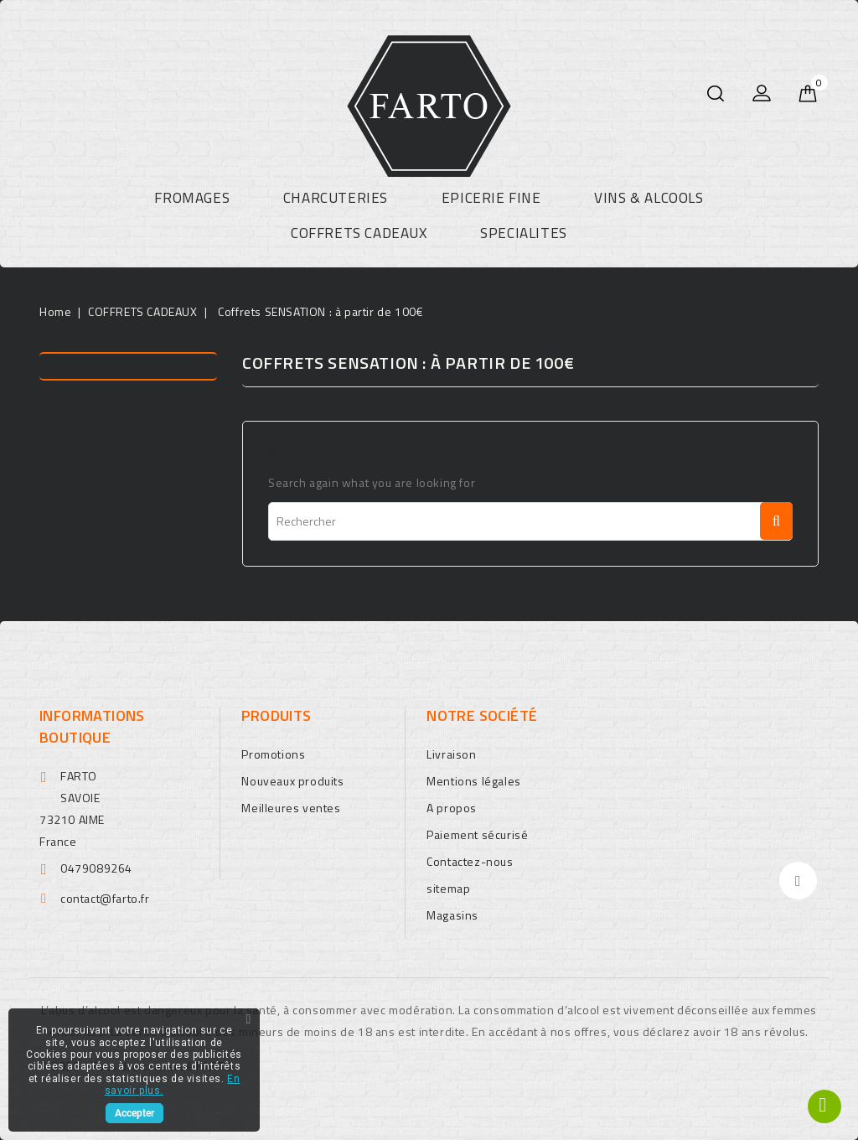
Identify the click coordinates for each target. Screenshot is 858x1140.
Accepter (134, 1113)
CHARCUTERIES (335, 198)
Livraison (451, 754)
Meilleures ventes (290, 807)
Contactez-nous (469, 861)
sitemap (448, 888)
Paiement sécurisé (477, 834)
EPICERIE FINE (491, 198)
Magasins (452, 915)
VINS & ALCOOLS (648, 198)
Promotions (273, 754)
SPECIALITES (523, 233)
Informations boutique (92, 726)
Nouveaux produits (292, 781)
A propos (451, 807)
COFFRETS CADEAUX (359, 233)
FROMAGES (192, 198)
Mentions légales (473, 781)
